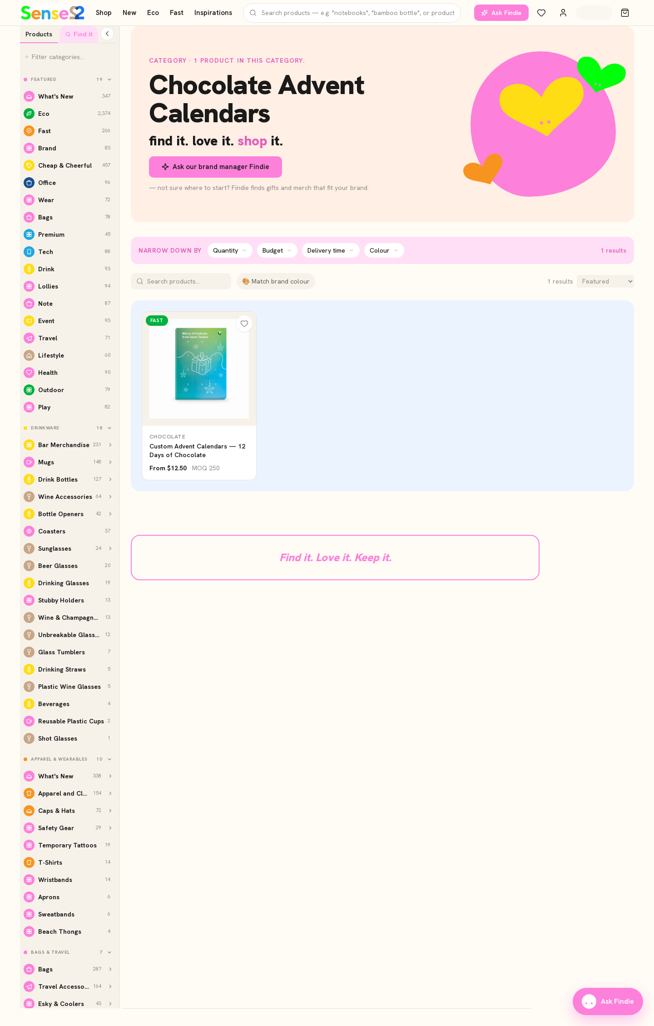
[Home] (52, 13)
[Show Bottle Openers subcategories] (110, 513)
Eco (153, 12)
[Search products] (352, 13)
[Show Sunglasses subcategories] (110, 548)
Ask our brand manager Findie (215, 166)
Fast (176, 12)
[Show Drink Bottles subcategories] (110, 479)
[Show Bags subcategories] (110, 969)
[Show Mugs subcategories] (110, 462)
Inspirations (213, 12)
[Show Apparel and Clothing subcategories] (110, 793)
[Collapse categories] (107, 33)
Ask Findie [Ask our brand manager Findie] (501, 13)
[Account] (563, 13)
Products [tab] (38, 34)
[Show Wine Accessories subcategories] (110, 496)
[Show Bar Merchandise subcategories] (110, 444)
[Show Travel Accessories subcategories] (110, 986)
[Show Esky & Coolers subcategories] (110, 1003)
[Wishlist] (541, 13)
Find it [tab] (79, 34)
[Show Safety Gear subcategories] (110, 827)
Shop (104, 12)
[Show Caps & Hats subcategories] (110, 810)
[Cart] (625, 13)
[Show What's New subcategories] (110, 776)
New (129, 12)
